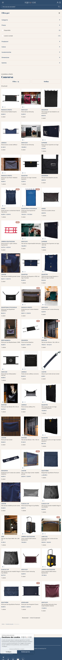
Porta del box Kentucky (27, 111)
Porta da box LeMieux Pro (28, 406)
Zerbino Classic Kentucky (28, 571)
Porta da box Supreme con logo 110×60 (49, 145)
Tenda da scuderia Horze (48, 210)
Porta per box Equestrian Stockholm (8, 310)
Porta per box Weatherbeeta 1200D (10, 342)
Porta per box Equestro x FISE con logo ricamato (30, 277)
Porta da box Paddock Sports (9, 111)
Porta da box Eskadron (27, 342)
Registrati (7, 652)
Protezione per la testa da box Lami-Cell (49, 539)
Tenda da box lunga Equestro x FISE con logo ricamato (49, 277)
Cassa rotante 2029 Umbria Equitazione (28, 539)
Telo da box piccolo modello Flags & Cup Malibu (10, 572)
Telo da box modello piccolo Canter (10, 505)
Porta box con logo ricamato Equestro (28, 178)
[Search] (31, 6)
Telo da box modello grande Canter (10, 276)
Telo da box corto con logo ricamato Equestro (51, 440)
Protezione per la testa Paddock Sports (29, 310)
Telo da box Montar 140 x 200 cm (50, 342)
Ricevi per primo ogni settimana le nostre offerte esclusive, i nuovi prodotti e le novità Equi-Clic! (25, 648)
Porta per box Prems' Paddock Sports (9, 178)
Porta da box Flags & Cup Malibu (30, 505)
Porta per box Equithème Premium (10, 604)
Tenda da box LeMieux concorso (30, 374)
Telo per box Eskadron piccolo (49, 177)
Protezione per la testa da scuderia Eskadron (10, 473)
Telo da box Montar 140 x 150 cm (30, 439)
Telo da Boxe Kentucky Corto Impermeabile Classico (49, 605)
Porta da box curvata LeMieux (9, 144)
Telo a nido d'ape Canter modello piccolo (30, 473)
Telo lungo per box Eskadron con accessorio (50, 112)
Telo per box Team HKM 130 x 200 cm (10, 539)
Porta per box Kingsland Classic (29, 604)
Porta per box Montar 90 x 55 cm (10, 406)
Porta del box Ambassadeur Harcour (8, 374)
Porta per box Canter (6, 439)
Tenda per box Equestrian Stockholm (28, 211)
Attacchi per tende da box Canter (50, 374)
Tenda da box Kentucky (27, 144)
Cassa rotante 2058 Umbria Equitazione (48, 572)
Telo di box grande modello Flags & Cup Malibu (51, 506)
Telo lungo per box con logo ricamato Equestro (49, 407)
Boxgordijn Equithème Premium (50, 472)
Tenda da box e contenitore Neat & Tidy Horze (10, 211)
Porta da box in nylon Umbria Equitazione (9, 244)
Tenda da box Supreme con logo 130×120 (50, 244)
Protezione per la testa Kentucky (50, 309)
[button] (3, 657)
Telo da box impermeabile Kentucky (31, 243)
